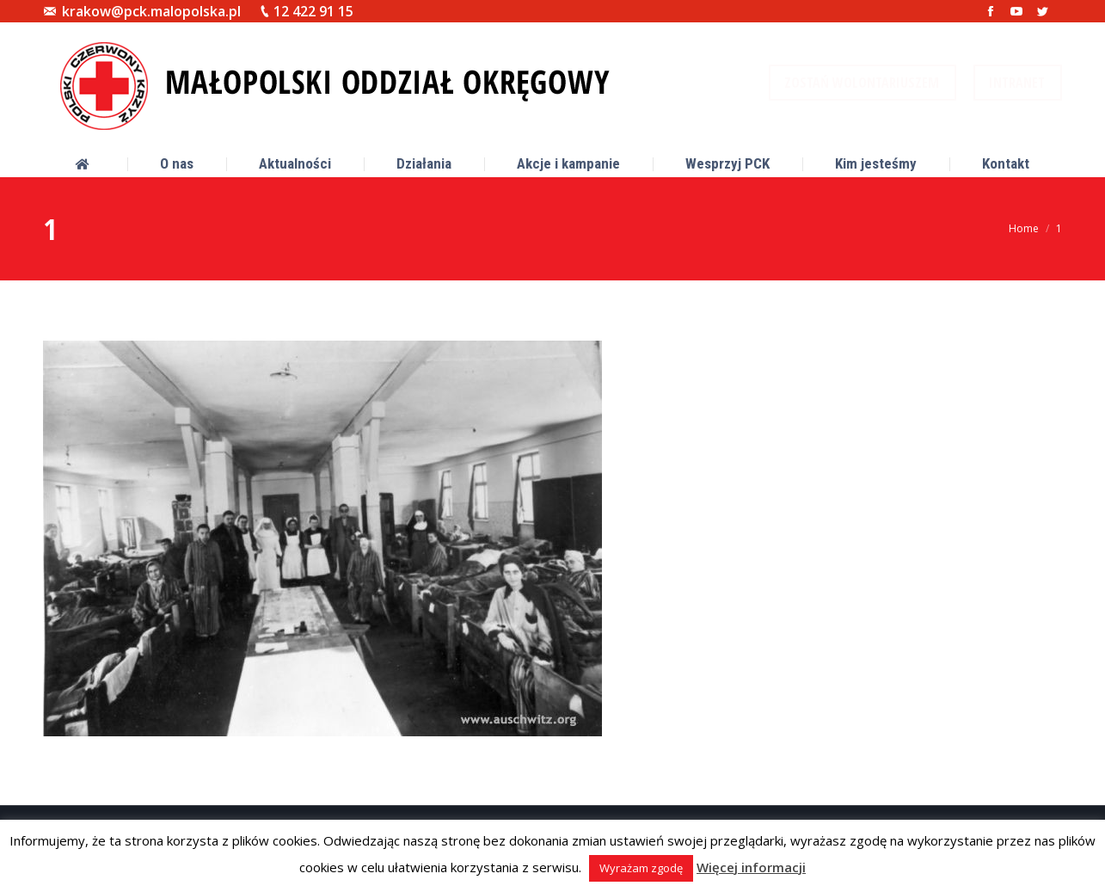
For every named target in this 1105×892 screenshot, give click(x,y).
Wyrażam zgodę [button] (641, 868)
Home (1024, 228)
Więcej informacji (751, 867)
